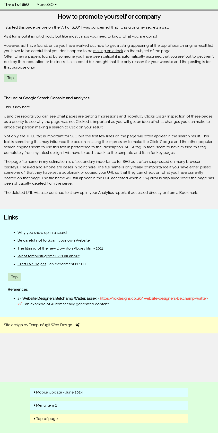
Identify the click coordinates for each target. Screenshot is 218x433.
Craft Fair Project (31, 264)
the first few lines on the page (110, 136)
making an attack (108, 51)
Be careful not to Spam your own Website (53, 240)
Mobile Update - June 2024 (59, 392)
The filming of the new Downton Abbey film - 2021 (60, 248)
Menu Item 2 (46, 405)
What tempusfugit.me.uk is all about (48, 256)
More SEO (47, 4)
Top (10, 78)
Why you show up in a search (43, 232)
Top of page (47, 419)
